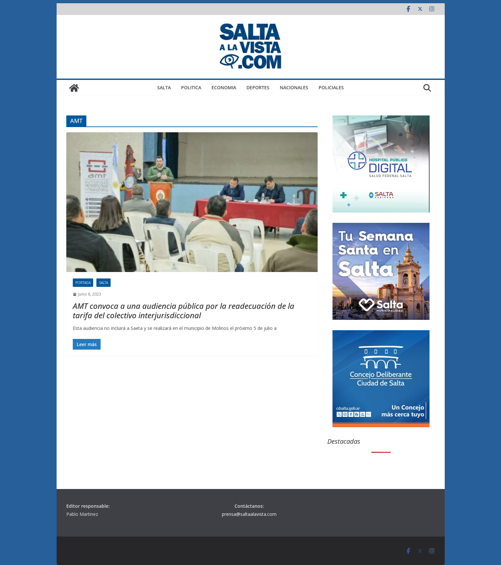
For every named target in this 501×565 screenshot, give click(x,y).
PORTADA (83, 282)
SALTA (164, 87)
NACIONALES (294, 87)
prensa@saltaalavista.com (249, 514)
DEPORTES (257, 87)
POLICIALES (331, 87)
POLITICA (191, 87)
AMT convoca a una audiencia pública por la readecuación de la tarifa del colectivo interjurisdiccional (183, 310)
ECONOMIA (224, 87)
